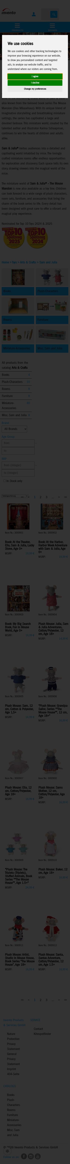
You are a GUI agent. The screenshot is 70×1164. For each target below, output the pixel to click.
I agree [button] (35, 76)
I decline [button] (35, 83)
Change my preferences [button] (35, 89)
